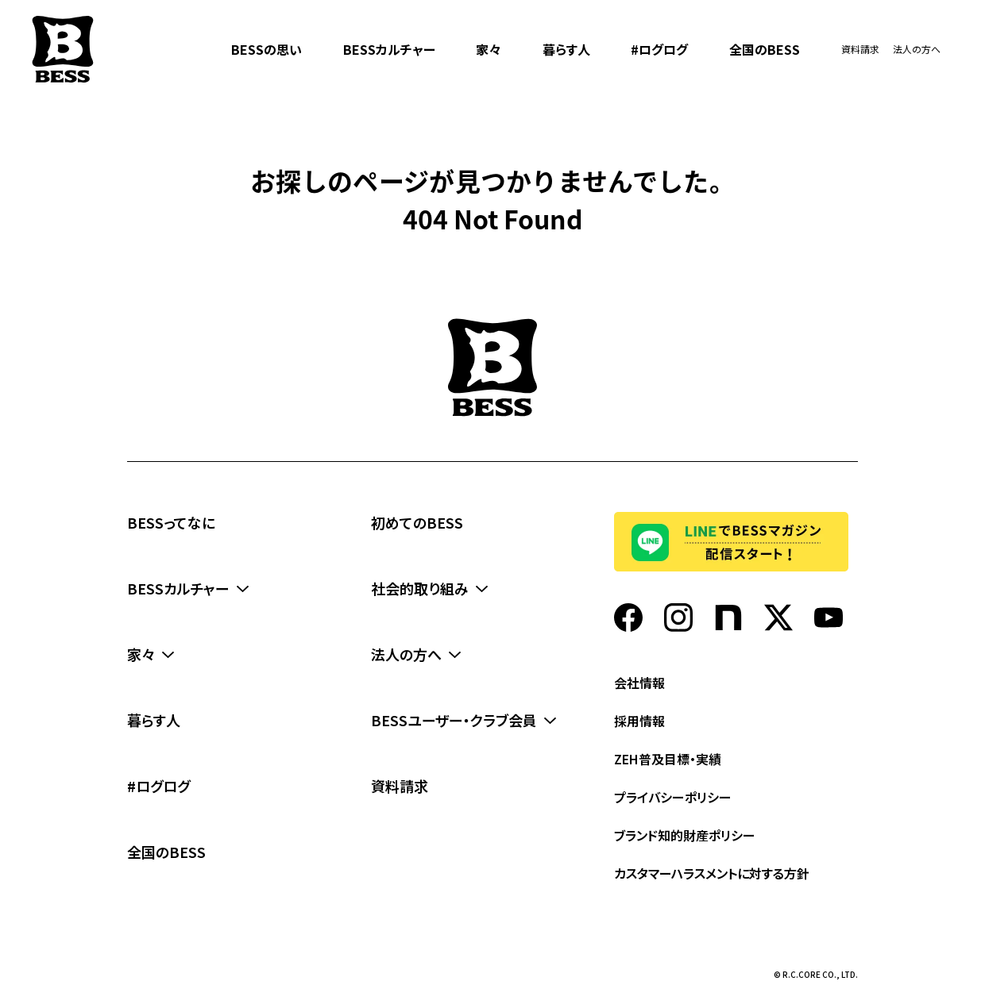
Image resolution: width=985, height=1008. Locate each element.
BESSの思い (266, 49)
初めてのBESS (417, 522)
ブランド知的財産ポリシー (684, 834)
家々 (488, 49)
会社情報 (639, 682)
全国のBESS (764, 49)
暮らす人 (566, 49)
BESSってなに (171, 522)
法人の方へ (917, 49)
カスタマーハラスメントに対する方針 (711, 873)
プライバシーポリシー (673, 796)
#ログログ (659, 49)
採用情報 (639, 720)
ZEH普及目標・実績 (667, 758)
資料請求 (860, 49)
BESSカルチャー (389, 49)
